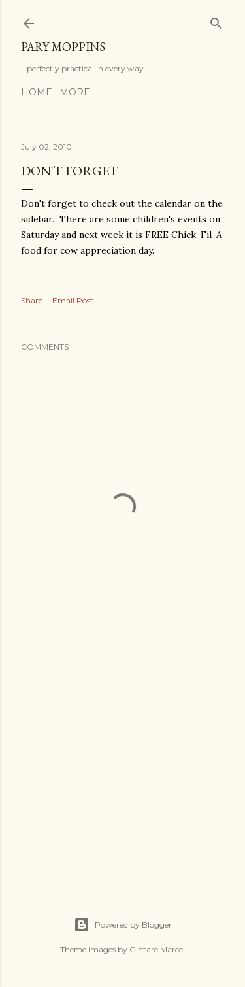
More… (77, 92)
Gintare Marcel (157, 949)
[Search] (216, 20)
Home (36, 92)
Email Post (72, 300)
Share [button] (31, 300)
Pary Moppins (63, 46)
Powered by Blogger (123, 925)
